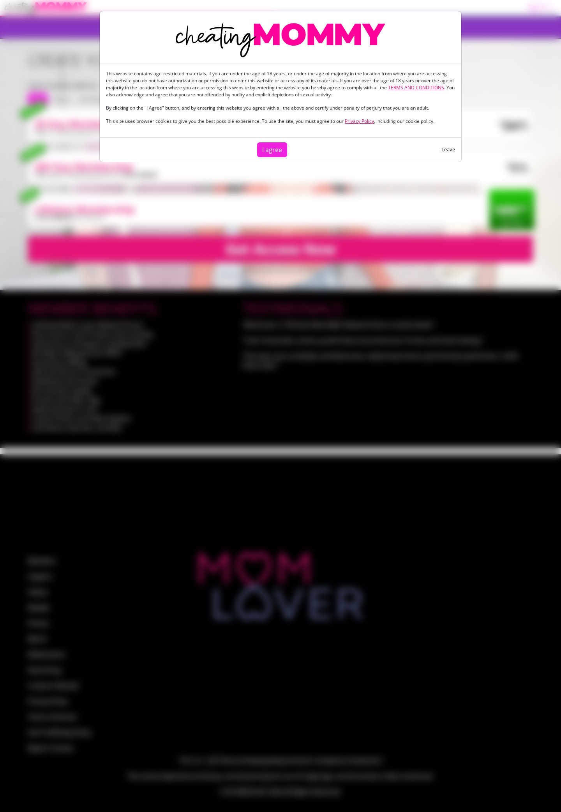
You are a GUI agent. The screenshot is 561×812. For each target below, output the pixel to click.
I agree (272, 149)
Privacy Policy (359, 121)
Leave (448, 149)
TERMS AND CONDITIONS (416, 87)
